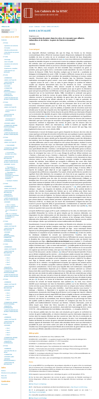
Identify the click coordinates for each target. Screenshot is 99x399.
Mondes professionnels (11, 50)
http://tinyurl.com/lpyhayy (38, 384)
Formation (7, 48)
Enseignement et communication (10, 119)
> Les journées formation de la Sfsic (10, 153)
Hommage (7, 59)
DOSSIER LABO (9, 356)
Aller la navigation (43, 1)
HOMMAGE (8, 282)
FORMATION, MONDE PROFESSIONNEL (10, 126)
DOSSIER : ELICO (10, 164)
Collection (37, 26)
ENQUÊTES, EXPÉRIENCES (8, 94)
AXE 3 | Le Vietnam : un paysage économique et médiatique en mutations (12, 216)
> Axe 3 (8, 262)
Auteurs (3, 370)
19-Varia (5, 345)
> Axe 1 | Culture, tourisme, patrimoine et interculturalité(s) (11, 206)
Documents (4, 384)
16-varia (5, 75)
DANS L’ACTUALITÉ (10, 249)
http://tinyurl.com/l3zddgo (39, 398)
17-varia (5, 56)
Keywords (4, 377)
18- (5, 42)
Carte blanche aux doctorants (9, 71)
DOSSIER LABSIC (10, 123)
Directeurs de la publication (9, 373)
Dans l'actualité (9, 61)
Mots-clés (4, 375)
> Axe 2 (8, 260)
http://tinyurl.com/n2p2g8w (37, 392)
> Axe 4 (8, 264)
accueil (31, 26)
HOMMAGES (8, 78)
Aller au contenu (55, 1)
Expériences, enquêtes (11, 68)
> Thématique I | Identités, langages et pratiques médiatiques (11, 168)
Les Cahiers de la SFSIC (51, 12)
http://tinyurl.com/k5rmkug (79, 387)
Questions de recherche (11, 45)
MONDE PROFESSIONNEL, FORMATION (9, 236)
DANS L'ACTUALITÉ (53, 26)
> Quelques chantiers (12, 180)
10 (72, 281)
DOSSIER (7, 86)
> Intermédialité (10, 145)
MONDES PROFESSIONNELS (10, 91)
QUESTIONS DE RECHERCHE (9, 83)
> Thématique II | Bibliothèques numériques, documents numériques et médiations (12, 175)
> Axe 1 (8, 258)
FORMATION (8, 88)
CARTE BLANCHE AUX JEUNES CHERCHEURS (11, 98)
